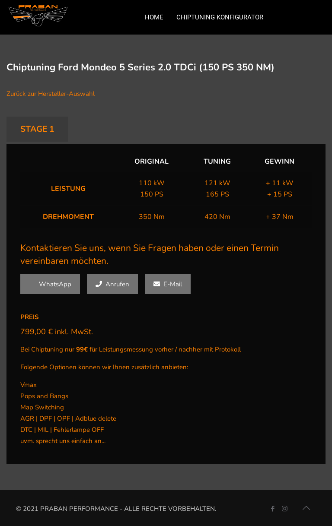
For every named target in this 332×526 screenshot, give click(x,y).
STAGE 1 (37, 129)
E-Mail (167, 284)
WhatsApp (50, 284)
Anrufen (112, 284)
